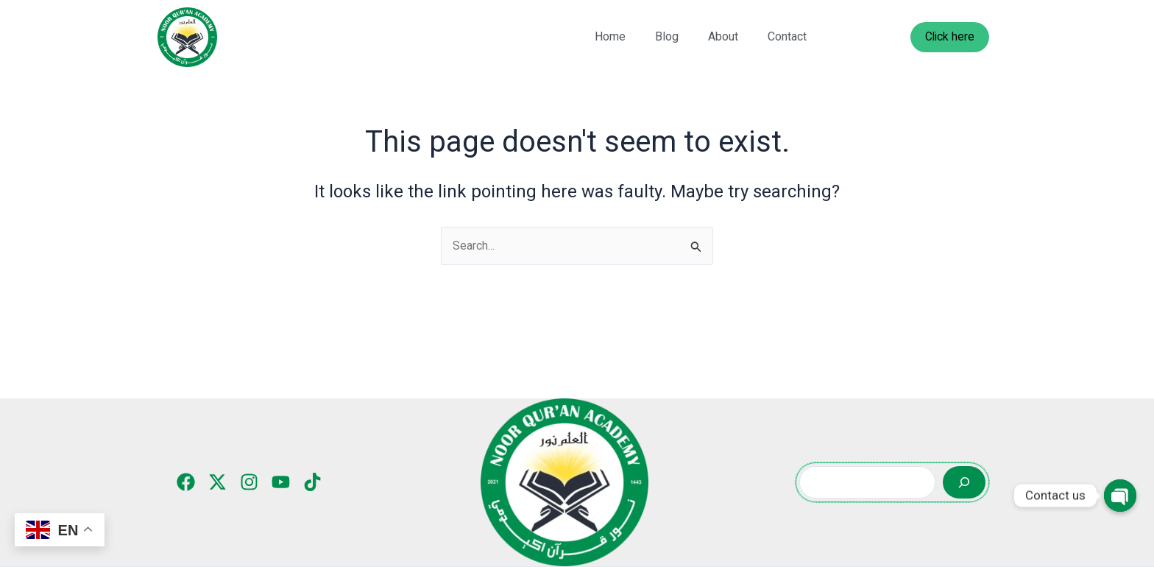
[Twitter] (217, 482)
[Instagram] (249, 482)
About (723, 36)
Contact (787, 36)
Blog (667, 36)
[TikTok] (312, 482)
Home (610, 36)
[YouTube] (280, 482)
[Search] (964, 482)
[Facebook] (185, 482)
